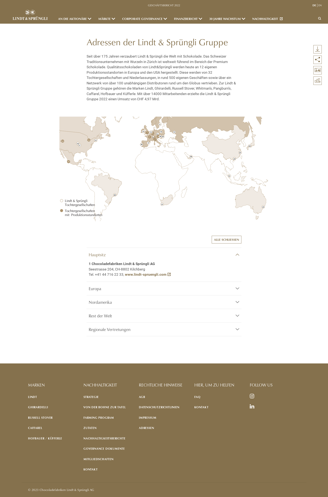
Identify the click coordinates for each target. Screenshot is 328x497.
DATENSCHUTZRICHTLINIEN (159, 407)
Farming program (98, 418)
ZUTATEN (90, 428)
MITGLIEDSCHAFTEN (98, 459)
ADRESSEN (146, 428)
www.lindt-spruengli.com (146, 274)
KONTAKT (90, 469)
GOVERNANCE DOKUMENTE (104, 449)
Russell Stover (40, 418)
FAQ (197, 397)
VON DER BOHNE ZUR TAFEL (104, 407)
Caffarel (35, 428)
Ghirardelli (38, 407)
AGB (142, 397)
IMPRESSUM (147, 418)
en (320, 5)
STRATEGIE (91, 397)
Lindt (32, 397)
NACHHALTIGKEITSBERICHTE (104, 438)
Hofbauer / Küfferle (45, 438)
